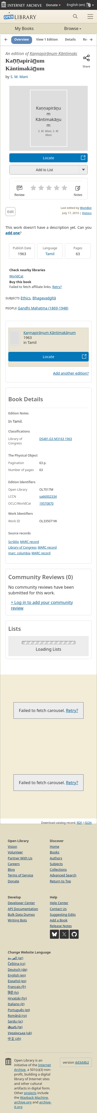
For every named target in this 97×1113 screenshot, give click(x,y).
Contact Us (58, 908)
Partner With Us (20, 858)
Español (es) (17, 981)
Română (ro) (17, 1015)
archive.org (22, 1102)
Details (70, 39)
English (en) (17, 975)
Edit (10, 211)
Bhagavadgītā (44, 298)
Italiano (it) (16, 1004)
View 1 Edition (47, 39)
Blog (11, 869)
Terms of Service (20, 875)
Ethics (26, 298)
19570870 (46, 503)
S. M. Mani (19, 76)
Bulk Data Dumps (21, 914)
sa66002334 (48, 496)
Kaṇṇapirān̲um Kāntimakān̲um (58, 53)
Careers (14, 863)
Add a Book (59, 920)
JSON (88, 822)
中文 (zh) (14, 1038)
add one (12, 232)
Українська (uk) (20, 1033)
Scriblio (13, 542)
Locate (48, 157)
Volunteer (15, 852)
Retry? (57, 287)
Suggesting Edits (63, 914)
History (87, 213)
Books (54, 852)
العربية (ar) (15, 958)
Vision (12, 846)
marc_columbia (19, 553)
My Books (24, 28)
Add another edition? (71, 373)
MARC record (29, 542)
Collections (58, 869)
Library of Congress (22, 547)
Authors (56, 858)
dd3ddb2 (82, 1062)
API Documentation (23, 908)
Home (54, 846)
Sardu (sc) (15, 1021)
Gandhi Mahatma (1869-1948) (43, 308)
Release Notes (61, 925)
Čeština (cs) (16, 963)
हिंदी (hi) (13, 992)
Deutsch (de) (17, 969)
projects (30, 1093)
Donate (53, 5)
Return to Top (60, 881)
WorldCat (16, 276)
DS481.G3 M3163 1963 (55, 439)
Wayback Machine (34, 1097)
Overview (21, 39)
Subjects (56, 863)
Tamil (50, 253)
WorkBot (86, 208)
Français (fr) (17, 986)
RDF (79, 822)
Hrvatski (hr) (17, 998)
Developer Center (21, 902)
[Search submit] (75, 16)
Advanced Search (63, 875)
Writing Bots (17, 920)
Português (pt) (19, 1010)
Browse (65, 28)
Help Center (59, 902)
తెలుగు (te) (15, 1027)
